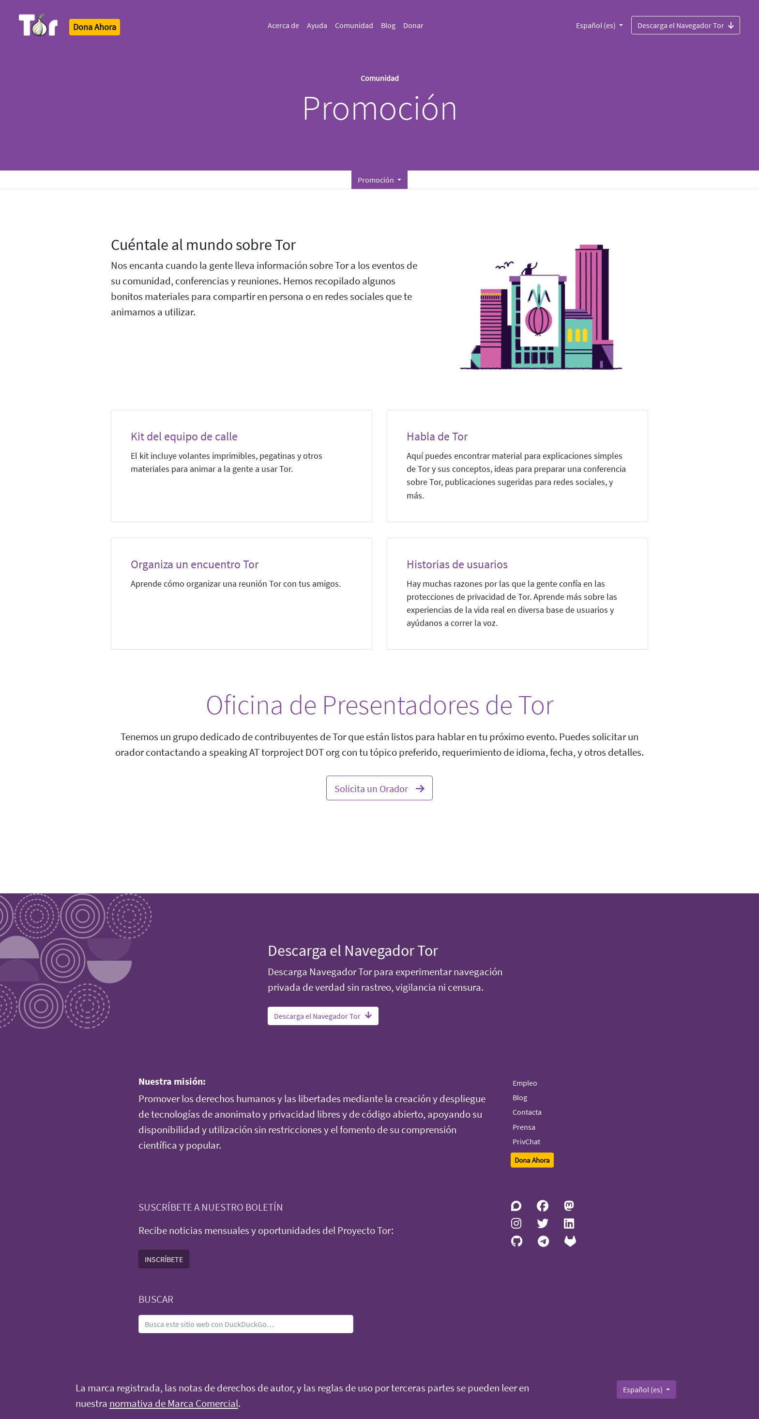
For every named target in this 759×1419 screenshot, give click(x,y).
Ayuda (317, 25)
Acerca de (283, 25)
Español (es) (596, 25)
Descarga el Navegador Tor (686, 24)
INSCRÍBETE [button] (164, 1259)
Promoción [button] (376, 180)
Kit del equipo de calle (184, 436)
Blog (388, 25)
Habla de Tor (437, 436)
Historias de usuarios (457, 564)
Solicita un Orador (379, 787)
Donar (413, 25)
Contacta (527, 1112)
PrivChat (526, 1141)
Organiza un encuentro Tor (194, 564)
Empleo (525, 1083)
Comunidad (354, 25)
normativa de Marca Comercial (173, 1403)
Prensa (524, 1127)
